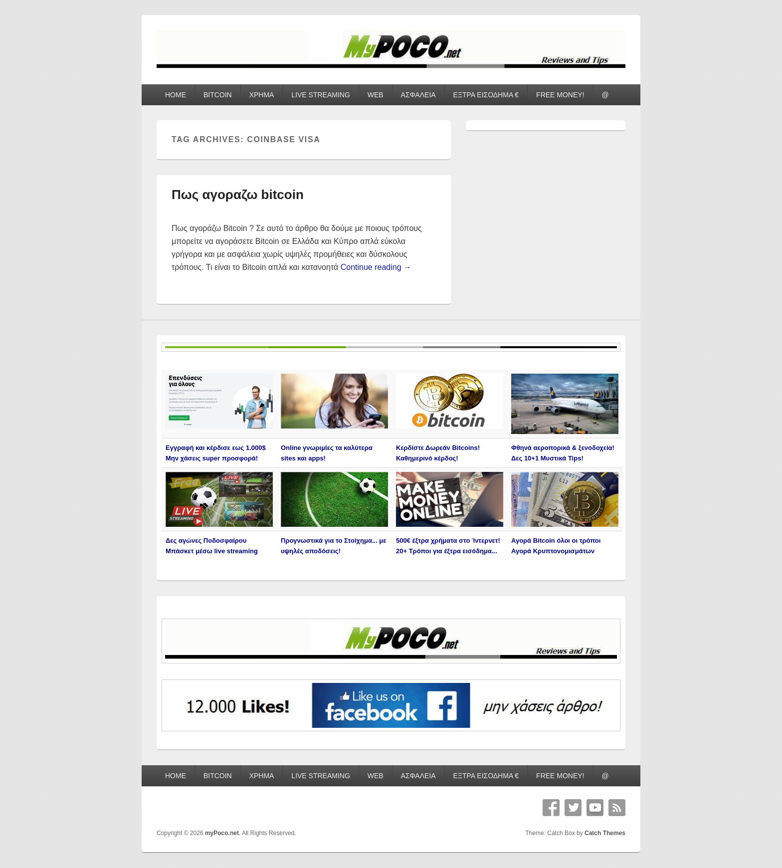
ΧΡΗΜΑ (261, 95)
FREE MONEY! (560, 95)
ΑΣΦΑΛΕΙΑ (418, 95)
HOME (175, 95)
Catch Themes (605, 833)
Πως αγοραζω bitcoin (238, 194)
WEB (376, 95)
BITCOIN (217, 95)
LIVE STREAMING (320, 95)
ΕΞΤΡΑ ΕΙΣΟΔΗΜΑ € (486, 95)
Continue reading (376, 267)
